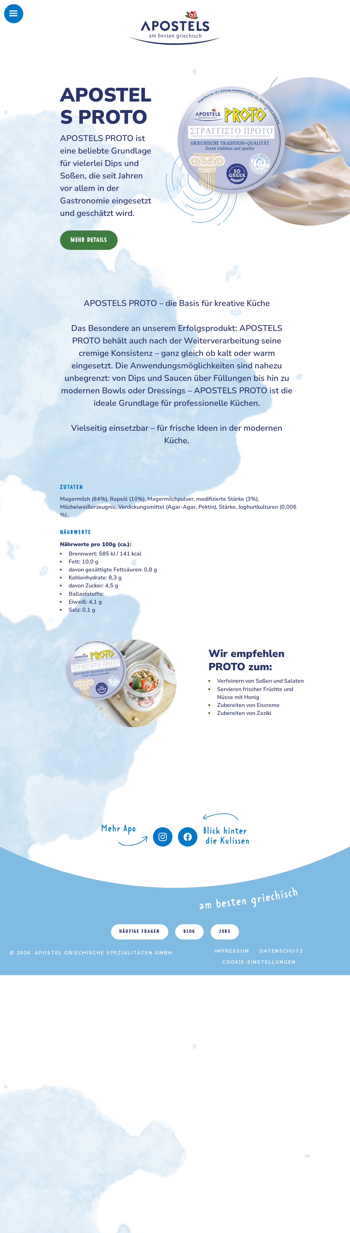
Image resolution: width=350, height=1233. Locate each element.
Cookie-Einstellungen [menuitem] (259, 962)
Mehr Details (88, 240)
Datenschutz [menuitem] (281, 951)
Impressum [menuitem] (231, 951)
